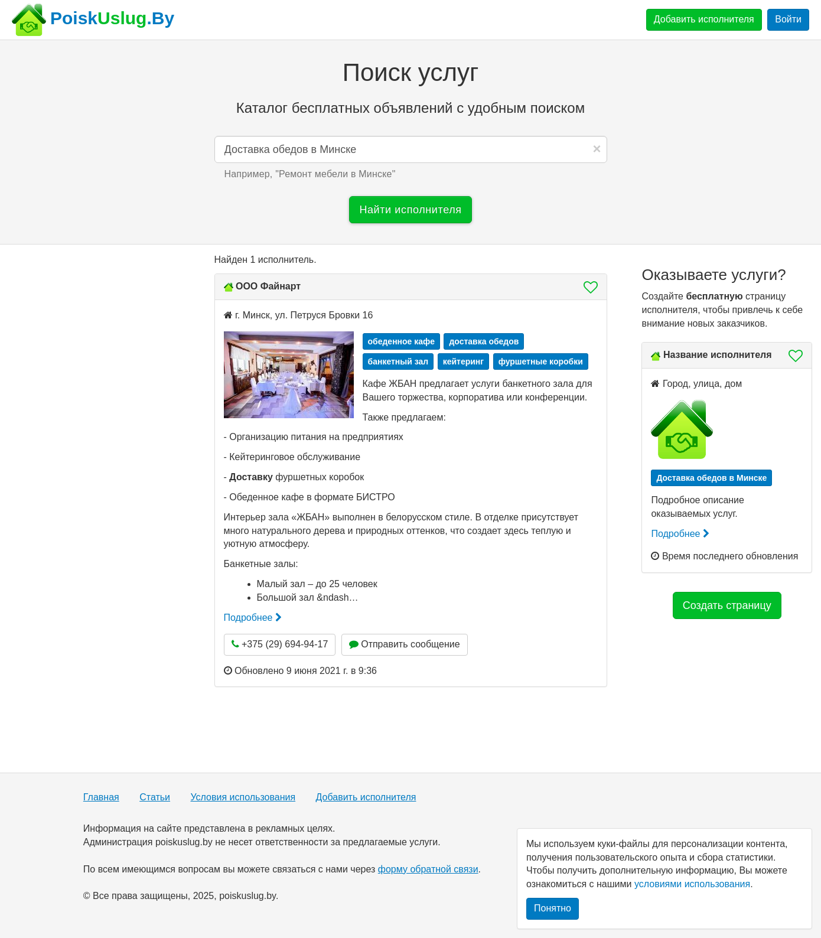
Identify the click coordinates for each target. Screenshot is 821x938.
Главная (101, 797)
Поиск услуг (410, 72)
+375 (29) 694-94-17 (280, 644)
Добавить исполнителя (704, 19)
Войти (788, 19)
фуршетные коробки (541, 361)
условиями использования (692, 884)
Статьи (154, 797)
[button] (587, 287)
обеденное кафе (401, 341)
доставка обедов (484, 341)
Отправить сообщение (404, 644)
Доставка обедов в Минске (711, 478)
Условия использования (243, 797)
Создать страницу (727, 605)
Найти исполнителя (410, 210)
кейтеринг (463, 361)
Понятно (552, 908)
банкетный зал (398, 361)
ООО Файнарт (268, 286)
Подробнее (253, 618)
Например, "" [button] (310, 174)
